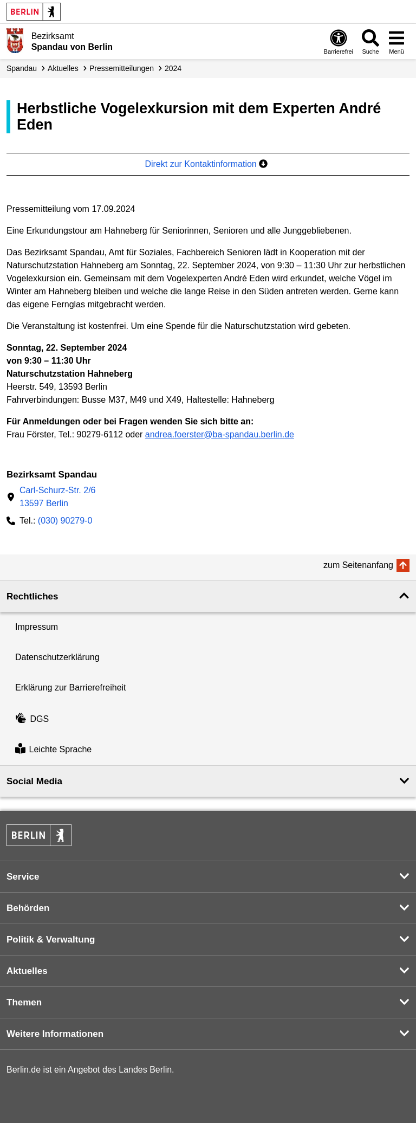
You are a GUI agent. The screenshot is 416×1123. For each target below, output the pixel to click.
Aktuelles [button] (27, 971)
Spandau (21, 68)
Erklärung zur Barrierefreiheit (70, 687)
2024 (173, 68)
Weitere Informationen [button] (54, 1034)
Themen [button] (24, 1002)
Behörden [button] (27, 908)
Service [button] (23, 877)
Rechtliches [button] (32, 596)
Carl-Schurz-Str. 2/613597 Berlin (57, 497)
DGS (32, 719)
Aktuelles (63, 68)
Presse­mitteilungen (121, 68)
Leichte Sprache (53, 749)
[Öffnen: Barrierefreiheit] (339, 41)
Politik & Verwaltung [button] (50, 939)
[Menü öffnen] (397, 41)
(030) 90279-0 (65, 520)
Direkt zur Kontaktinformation (206, 164)
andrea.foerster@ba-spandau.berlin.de (219, 434)
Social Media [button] (34, 781)
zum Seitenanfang (358, 565)
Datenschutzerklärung (57, 657)
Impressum (36, 626)
